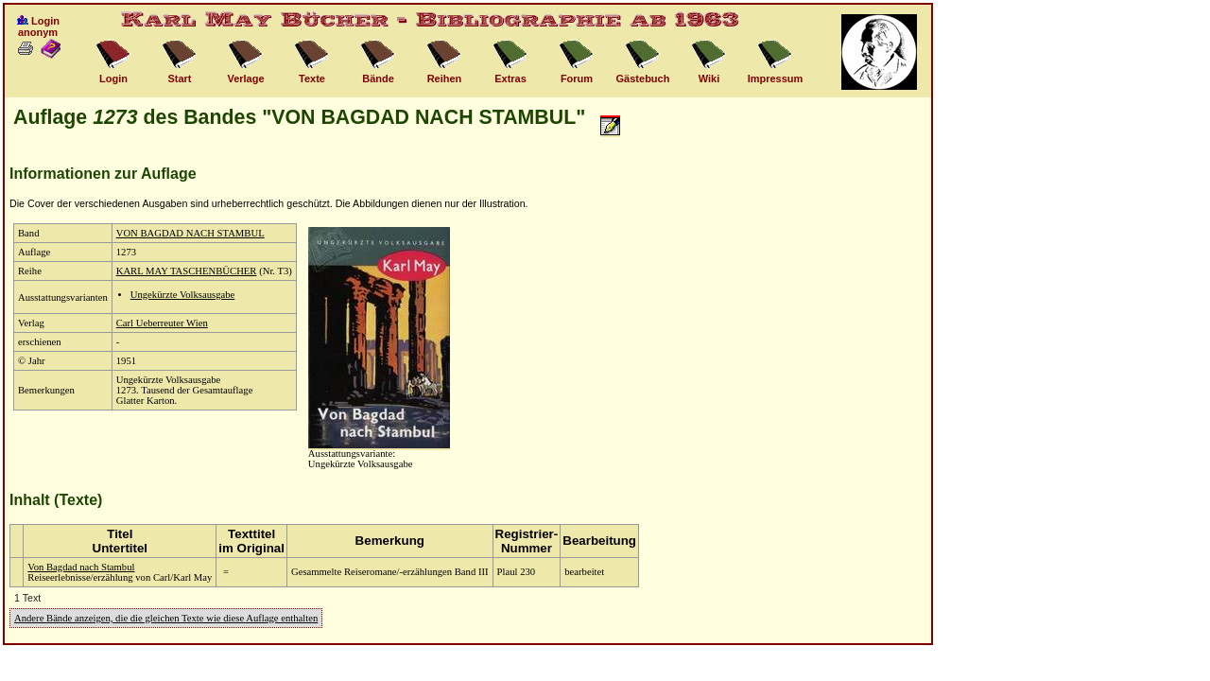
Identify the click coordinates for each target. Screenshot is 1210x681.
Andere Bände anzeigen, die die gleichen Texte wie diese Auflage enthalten (166, 618)
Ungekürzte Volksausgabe (182, 294)
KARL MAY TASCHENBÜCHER (186, 271)
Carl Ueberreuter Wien (162, 323)
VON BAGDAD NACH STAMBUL (190, 233)
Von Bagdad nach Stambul (80, 567)
